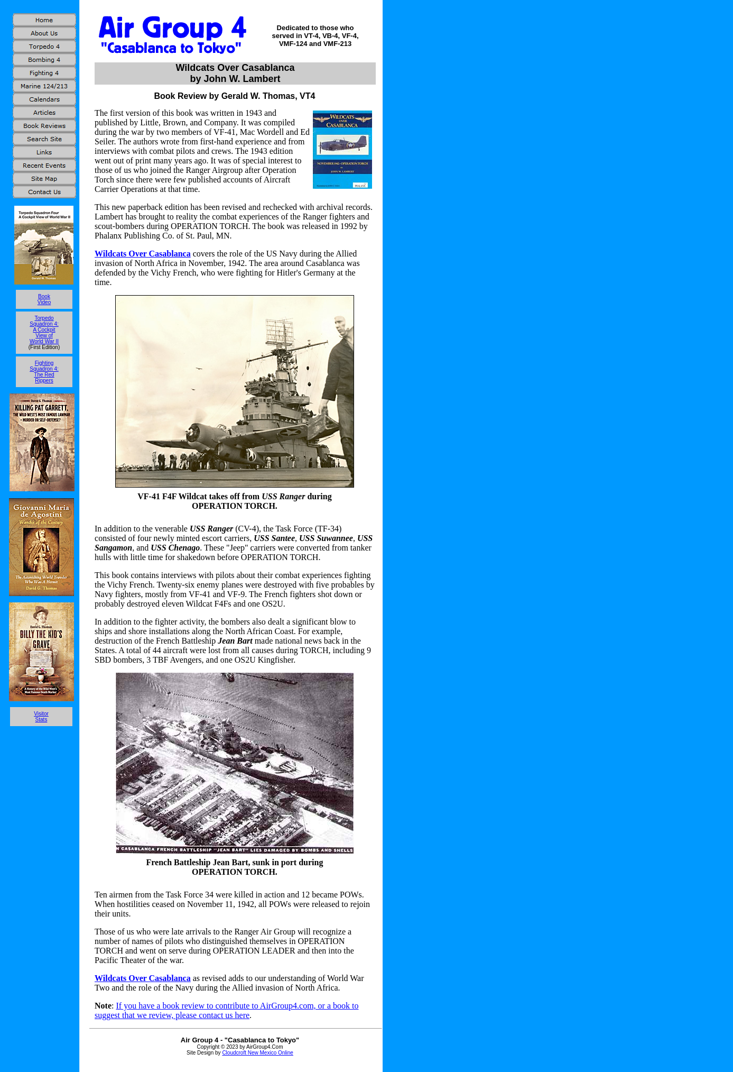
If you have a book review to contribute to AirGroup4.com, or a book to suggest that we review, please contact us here (226, 1010)
